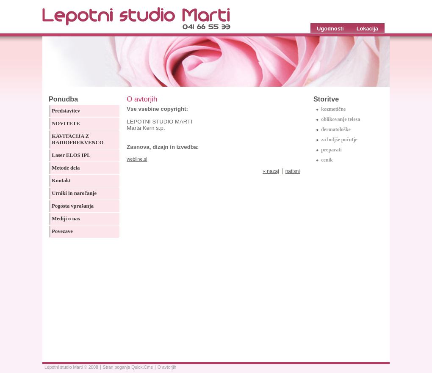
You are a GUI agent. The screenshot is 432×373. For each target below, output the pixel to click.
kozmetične (333, 109)
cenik (326, 160)
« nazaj (271, 171)
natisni (292, 171)
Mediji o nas (66, 219)
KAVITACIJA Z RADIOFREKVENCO (77, 139)
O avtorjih (167, 367)
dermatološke (336, 129)
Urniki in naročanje (74, 193)
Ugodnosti (330, 28)
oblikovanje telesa (340, 119)
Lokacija (367, 28)
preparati (331, 150)
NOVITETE (66, 123)
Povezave (62, 231)
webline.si (137, 159)
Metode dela (66, 168)
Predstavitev (66, 111)
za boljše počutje (339, 140)
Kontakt (61, 181)
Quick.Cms (142, 367)
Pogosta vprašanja (73, 206)
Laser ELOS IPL (71, 155)
